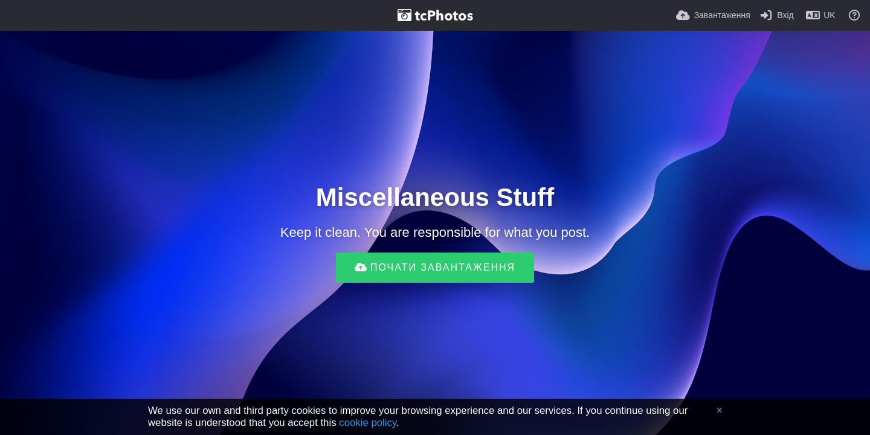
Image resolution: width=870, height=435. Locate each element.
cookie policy (367, 422)
